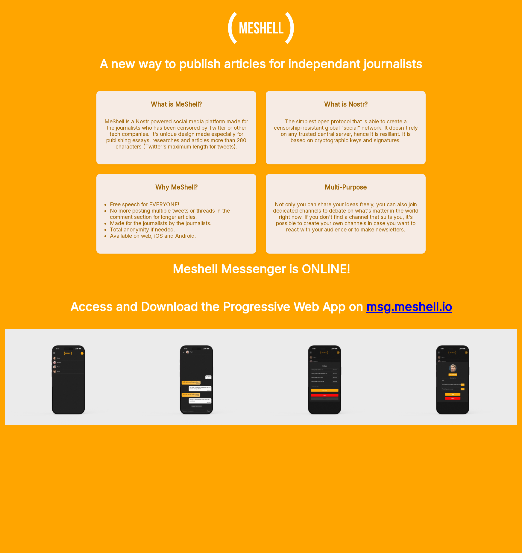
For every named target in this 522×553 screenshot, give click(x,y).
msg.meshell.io (409, 306)
